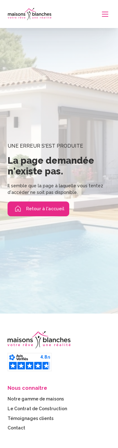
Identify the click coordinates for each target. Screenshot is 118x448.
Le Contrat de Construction (37, 408)
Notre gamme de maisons (36, 398)
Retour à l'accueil (38, 209)
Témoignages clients (30, 418)
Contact (16, 427)
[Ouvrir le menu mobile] (105, 14)
